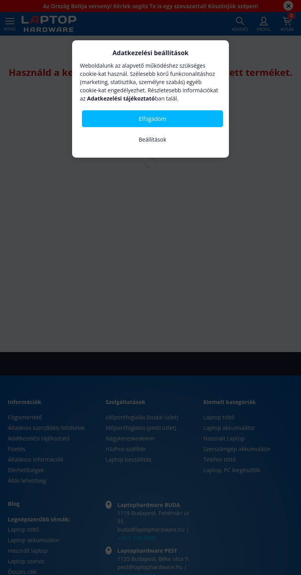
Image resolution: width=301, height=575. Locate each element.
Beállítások (153, 139)
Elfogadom (152, 118)
